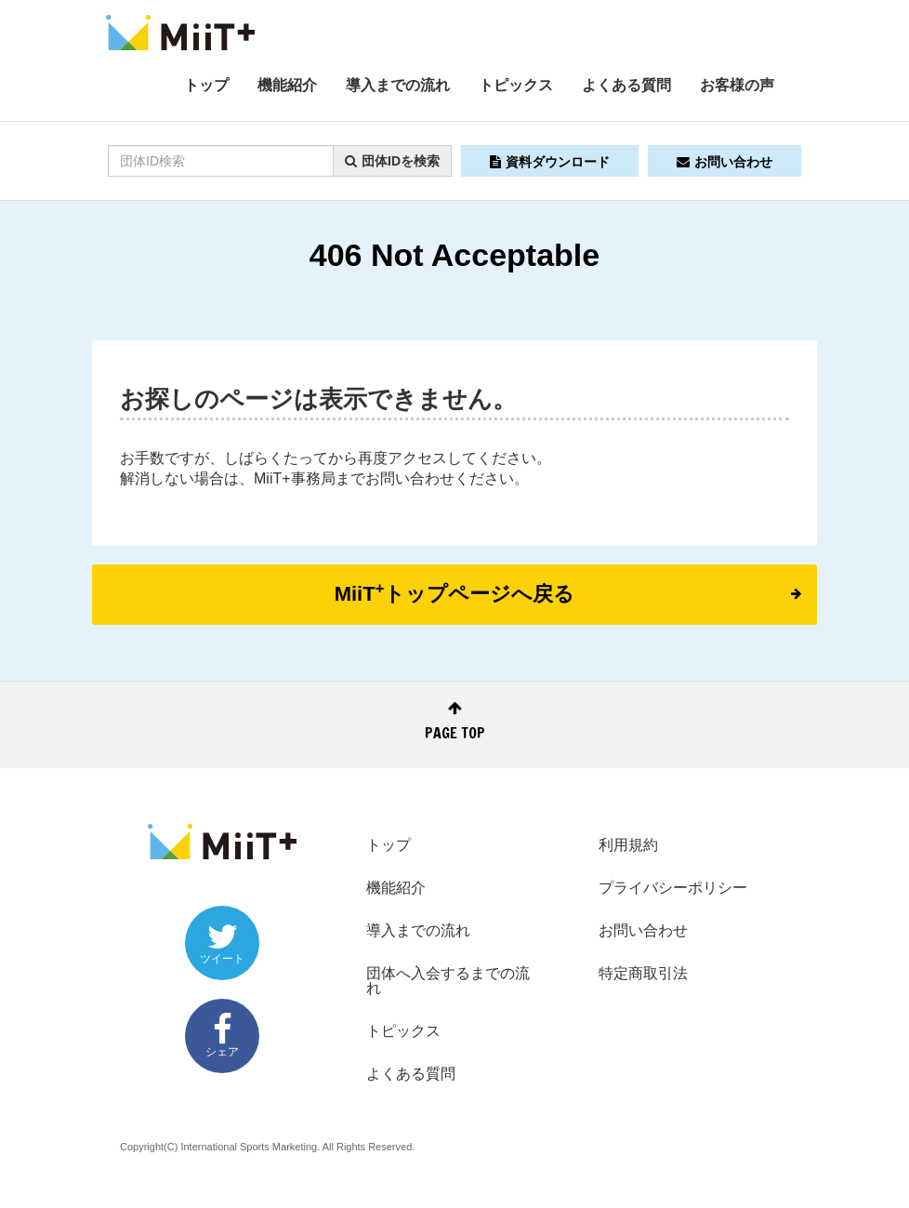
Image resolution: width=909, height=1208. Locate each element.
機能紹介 (287, 85)
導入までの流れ (398, 85)
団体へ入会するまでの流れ (448, 980)
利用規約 (628, 845)
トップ (206, 85)
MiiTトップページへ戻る (568, 592)
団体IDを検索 (392, 160)
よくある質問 (626, 85)
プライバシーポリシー (673, 888)
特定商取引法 (643, 973)
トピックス (516, 85)
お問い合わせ (724, 161)
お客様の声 (737, 85)
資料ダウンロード (550, 161)
